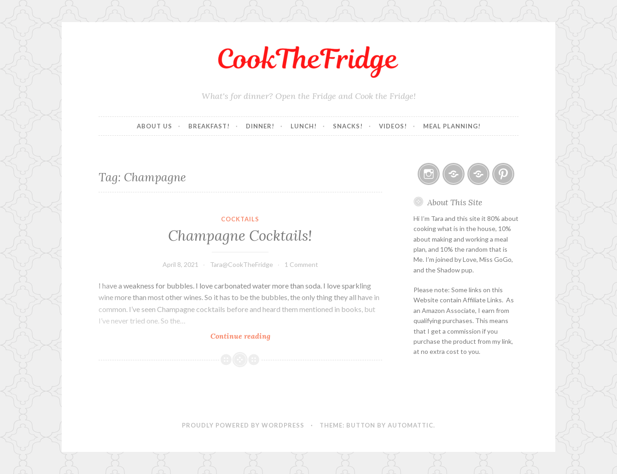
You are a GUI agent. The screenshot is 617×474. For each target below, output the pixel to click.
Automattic (410, 425)
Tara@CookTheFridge (241, 264)
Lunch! (304, 126)
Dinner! (260, 126)
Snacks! (348, 126)
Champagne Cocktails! (240, 235)
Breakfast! (209, 126)
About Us (154, 126)
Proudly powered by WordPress (243, 425)
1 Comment (301, 264)
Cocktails (240, 219)
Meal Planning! (452, 126)
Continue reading (260, 335)
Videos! (393, 126)
